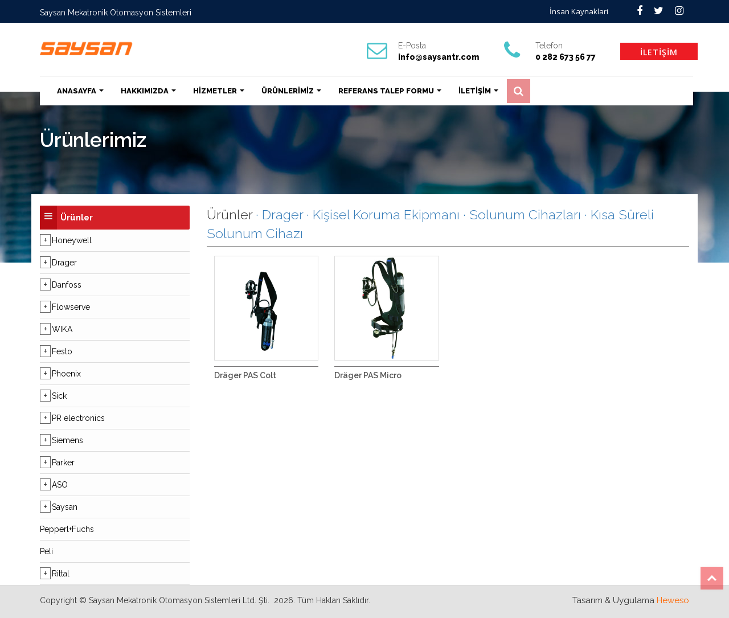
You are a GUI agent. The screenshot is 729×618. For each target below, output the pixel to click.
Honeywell (72, 240)
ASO (60, 484)
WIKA (62, 329)
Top (712, 578)
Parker (63, 462)
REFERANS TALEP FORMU (389, 91)
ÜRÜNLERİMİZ (291, 91)
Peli (46, 551)
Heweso (673, 600)
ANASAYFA (80, 91)
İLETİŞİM (659, 52)
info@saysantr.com (438, 57)
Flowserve (71, 307)
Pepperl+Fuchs (67, 529)
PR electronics (78, 418)
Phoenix (66, 373)
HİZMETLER (218, 91)
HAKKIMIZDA (148, 91)
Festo (62, 351)
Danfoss (66, 284)
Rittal (60, 573)
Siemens (67, 440)
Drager (64, 262)
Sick (59, 395)
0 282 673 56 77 (565, 57)
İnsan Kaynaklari (579, 11)
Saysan (64, 506)
